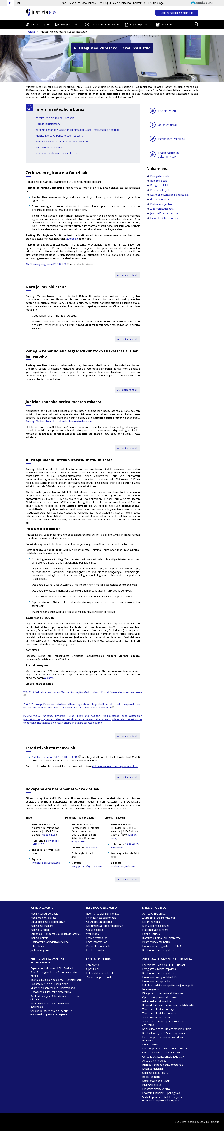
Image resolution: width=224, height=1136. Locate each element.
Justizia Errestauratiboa (164, 213)
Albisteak (166, 24)
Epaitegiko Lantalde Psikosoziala (169, 194)
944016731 (38, 844)
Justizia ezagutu (40, 24)
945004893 (117, 847)
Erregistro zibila (154, 907)
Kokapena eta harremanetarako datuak (58, 153)
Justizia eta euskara (41, 925)
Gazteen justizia (159, 199)
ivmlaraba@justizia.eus (124, 866)
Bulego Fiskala (158, 180)
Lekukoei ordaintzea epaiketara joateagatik (167, 985)
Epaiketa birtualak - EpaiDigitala (49, 984)
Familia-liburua (151, 934)
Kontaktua (139, 3)
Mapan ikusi (49, 834)
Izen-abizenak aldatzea (155, 925)
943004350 (92, 847)
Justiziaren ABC (167, 111)
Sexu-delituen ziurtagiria (156, 1017)
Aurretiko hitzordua (154, 913)
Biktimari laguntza (161, 204)
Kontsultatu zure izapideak (158, 950)
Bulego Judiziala (159, 176)
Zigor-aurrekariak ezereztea (159, 1013)
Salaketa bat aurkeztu (155, 1072)
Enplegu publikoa (140, 24)
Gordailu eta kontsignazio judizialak (163, 1056)
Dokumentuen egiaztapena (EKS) (161, 946)
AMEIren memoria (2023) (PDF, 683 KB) (56, 757)
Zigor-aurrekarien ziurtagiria (159, 1009)
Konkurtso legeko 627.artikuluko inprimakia (49, 1005)
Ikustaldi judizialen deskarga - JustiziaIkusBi (56, 980)
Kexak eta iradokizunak (82, 3)
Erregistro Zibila (70, 24)
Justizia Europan (40, 930)
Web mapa (92, 934)
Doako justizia (150, 1044)
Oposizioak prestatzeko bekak (160, 997)
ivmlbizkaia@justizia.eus (46, 862)
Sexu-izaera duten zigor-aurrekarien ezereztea (163, 1023)
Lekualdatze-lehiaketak (100, 973)
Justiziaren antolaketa (43, 917)
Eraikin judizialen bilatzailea (114, 3)
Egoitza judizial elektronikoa (176, 12)
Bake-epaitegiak (159, 190)
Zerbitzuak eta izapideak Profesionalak (47, 960)
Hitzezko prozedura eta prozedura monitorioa (162, 1038)
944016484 (52, 840)
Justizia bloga (156, 3)
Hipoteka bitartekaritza (156, 1089)
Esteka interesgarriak (171, 139)
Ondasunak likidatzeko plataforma (50, 992)
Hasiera (30, 31)
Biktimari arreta (151, 1085)
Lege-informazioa (96, 942)
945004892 (131, 844)
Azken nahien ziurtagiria (156, 1001)
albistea (49, 678)
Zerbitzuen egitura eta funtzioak (54, 118)
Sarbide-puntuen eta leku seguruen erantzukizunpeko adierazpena (51, 1012)
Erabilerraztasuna (96, 938)
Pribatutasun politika (98, 946)
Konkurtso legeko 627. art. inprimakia (164, 1033)
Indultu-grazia (150, 989)
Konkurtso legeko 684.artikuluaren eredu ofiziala (54, 997)
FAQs (63, 3)
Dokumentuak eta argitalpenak (104, 925)
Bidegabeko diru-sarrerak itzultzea (162, 993)
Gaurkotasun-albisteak (99, 921)
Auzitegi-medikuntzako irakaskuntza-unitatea (62, 141)
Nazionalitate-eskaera (155, 930)
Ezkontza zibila (151, 921)
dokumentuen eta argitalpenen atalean (115, 766)
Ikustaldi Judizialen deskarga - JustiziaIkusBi (168, 1005)
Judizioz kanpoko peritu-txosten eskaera (59, 135)
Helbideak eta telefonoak (101, 917)
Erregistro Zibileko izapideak (159, 969)
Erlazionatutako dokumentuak (168, 154)
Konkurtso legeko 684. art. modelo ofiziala (166, 1029)
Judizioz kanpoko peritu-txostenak (162, 1064)
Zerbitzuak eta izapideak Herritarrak (167, 959)
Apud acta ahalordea (154, 1060)
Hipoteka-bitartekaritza (164, 218)
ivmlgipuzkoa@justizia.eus (86, 866)
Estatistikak (37, 946)
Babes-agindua (151, 1077)
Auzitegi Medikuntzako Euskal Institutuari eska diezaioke (59, 421)
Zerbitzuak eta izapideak (104, 24)
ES (18, 3)
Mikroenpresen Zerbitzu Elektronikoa (52, 988)
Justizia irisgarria (40, 950)
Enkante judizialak (152, 1068)
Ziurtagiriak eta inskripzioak (158, 917)
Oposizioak (92, 969)
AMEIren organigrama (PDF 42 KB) (47, 264)
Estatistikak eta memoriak (50, 147)
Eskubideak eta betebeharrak (47, 921)
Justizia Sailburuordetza (44, 913)
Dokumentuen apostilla (156, 981)
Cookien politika (95, 950)
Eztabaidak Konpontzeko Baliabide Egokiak (55, 934)
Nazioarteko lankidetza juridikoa (49, 942)
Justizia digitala (39, 938)
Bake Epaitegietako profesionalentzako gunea (53, 974)
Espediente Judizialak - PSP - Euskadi (51, 968)
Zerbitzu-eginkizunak (99, 977)
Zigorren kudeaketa (162, 208)
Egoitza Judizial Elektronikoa (102, 913)
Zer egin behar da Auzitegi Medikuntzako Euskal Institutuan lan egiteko (77, 129)
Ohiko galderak (167, 125)
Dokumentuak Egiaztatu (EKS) (159, 977)
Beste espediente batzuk (156, 942)
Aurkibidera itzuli (127, 275)
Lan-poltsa (92, 965)
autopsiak (72, 238)
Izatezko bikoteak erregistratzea (161, 938)
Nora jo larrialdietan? (47, 124)
